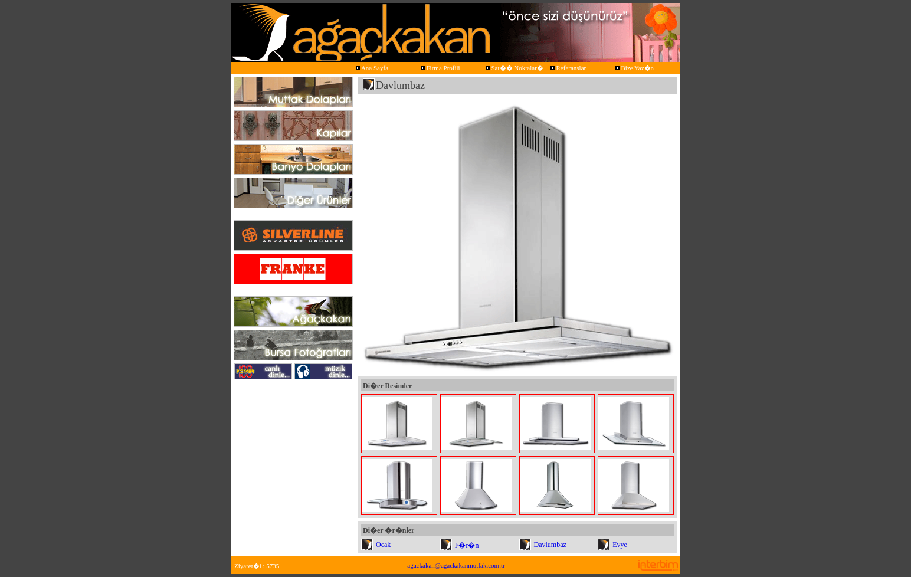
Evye (619, 544)
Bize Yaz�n (634, 67)
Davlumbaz (550, 544)
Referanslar (567, 67)
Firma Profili (439, 67)
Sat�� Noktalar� (513, 67)
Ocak (383, 544)
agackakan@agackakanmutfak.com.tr (455, 565)
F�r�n (467, 545)
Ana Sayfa (371, 67)
